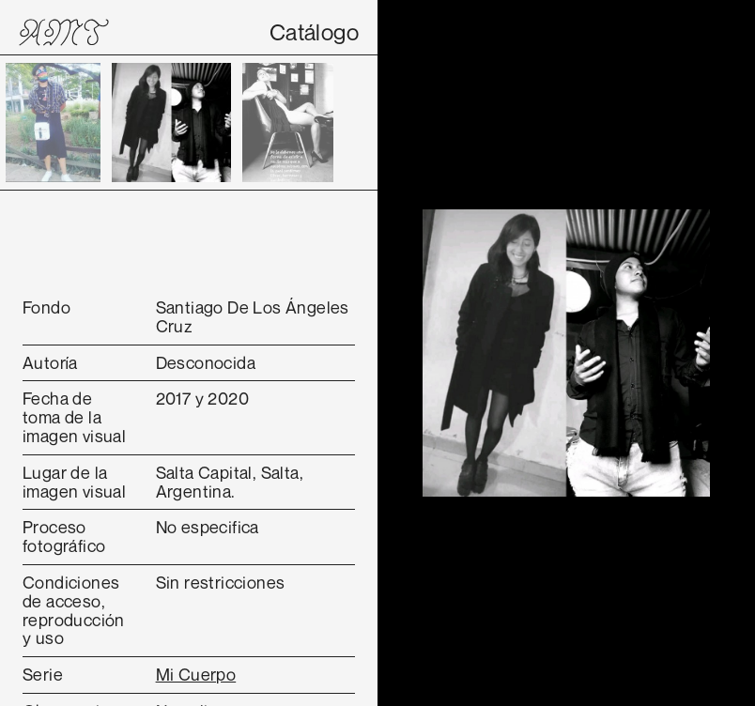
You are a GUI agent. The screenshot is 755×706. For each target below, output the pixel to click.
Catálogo (314, 32)
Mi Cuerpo (196, 674)
